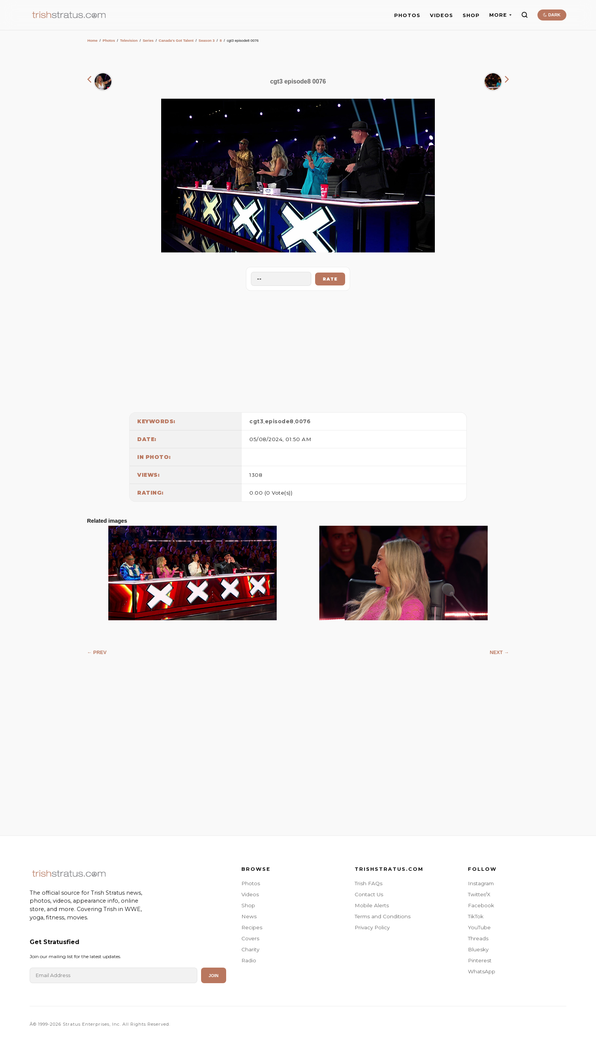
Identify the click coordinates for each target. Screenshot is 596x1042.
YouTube (479, 927)
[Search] (524, 14)
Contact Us (369, 894)
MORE (500, 15)
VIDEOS (441, 15)
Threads (478, 938)
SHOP (471, 15)
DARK (551, 15)
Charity (250, 949)
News (249, 916)
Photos (109, 40)
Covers (250, 938)
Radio (248, 960)
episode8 (279, 421)
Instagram (481, 883)
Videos (250, 894)
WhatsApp (481, 971)
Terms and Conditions (383, 916)
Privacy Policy (372, 927)
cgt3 (256, 421)
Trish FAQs (368, 883)
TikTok (475, 916)
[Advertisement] (298, 349)
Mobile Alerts (372, 905)
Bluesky (478, 949)
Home (92, 40)
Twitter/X (479, 894)
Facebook (481, 905)
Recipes (251, 927)
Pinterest (479, 960)
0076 (303, 421)
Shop (248, 905)
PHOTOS (407, 15)
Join (214, 975)
